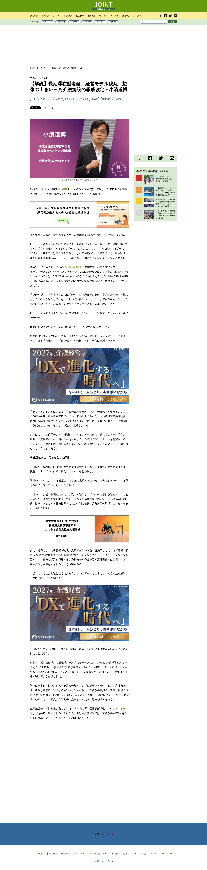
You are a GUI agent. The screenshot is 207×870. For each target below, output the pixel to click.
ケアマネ (57, 15)
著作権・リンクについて (73, 853)
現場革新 (126, 15)
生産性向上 (46, 99)
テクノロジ (47, 22)
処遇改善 (59, 99)
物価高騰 (61, 22)
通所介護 (45, 15)
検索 (172, 22)
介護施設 (68, 15)
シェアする (48, 107)
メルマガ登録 (139, 853)
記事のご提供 (119, 853)
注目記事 (137, 15)
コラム (34, 99)
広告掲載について (99, 853)
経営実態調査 (74, 267)
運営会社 (52, 853)
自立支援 (114, 15)
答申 (65, 189)
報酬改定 (91, 15)
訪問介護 (34, 15)
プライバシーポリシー (161, 853)
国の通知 (103, 15)
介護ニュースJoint (103, 834)
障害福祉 (87, 22)
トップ (38, 853)
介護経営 (74, 22)
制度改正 (80, 15)
